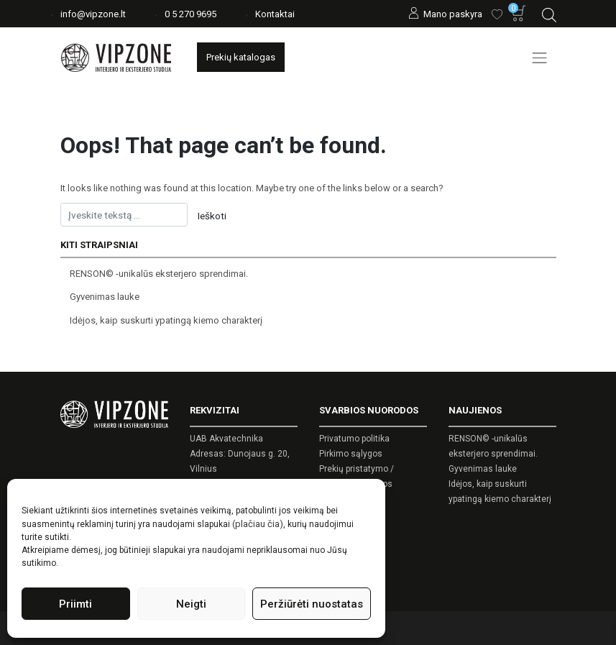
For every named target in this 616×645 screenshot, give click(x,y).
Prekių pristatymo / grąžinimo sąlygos (356, 476)
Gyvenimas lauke (104, 296)
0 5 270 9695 (190, 14)
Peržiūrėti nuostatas (311, 604)
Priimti (75, 604)
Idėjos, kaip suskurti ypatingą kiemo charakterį (166, 320)
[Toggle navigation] (539, 57)
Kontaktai (275, 14)
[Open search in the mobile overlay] (549, 13)
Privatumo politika (354, 439)
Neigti (191, 604)
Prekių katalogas (240, 57)
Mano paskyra (452, 14)
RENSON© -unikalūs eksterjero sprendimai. (159, 273)
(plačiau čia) (257, 523)
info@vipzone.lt (93, 14)
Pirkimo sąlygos (350, 454)
